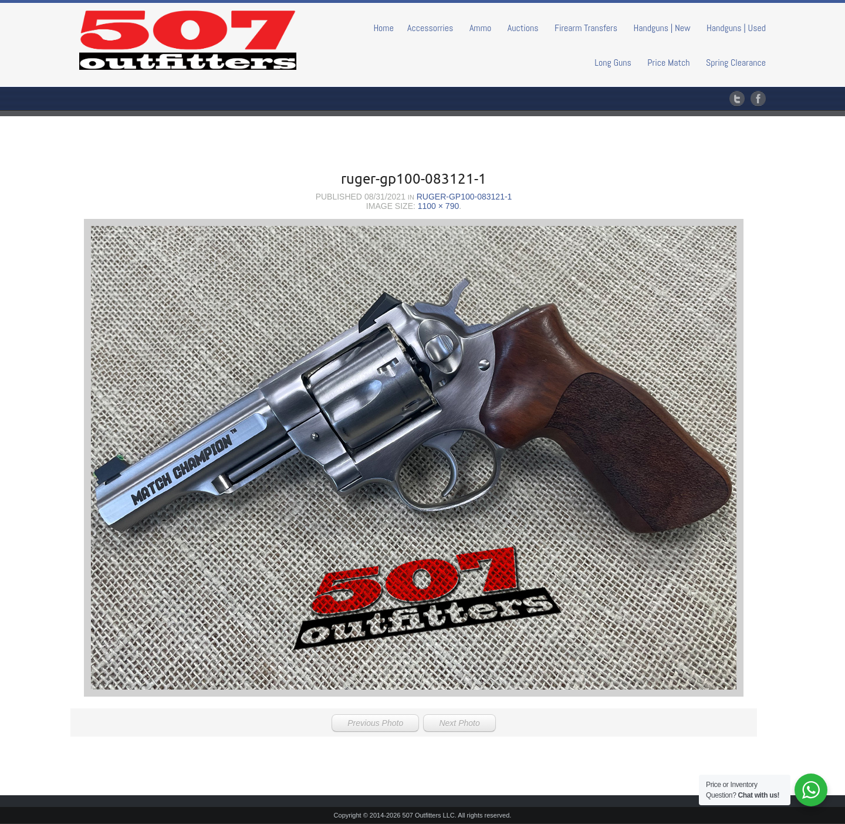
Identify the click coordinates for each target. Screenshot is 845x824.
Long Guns (612, 62)
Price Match (668, 62)
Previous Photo (375, 723)
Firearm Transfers (586, 28)
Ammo (480, 28)
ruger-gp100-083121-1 (464, 196)
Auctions (523, 28)
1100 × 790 (438, 206)
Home (383, 28)
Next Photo (459, 723)
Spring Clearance (736, 62)
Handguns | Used (736, 28)
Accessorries (430, 28)
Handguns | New (661, 28)
